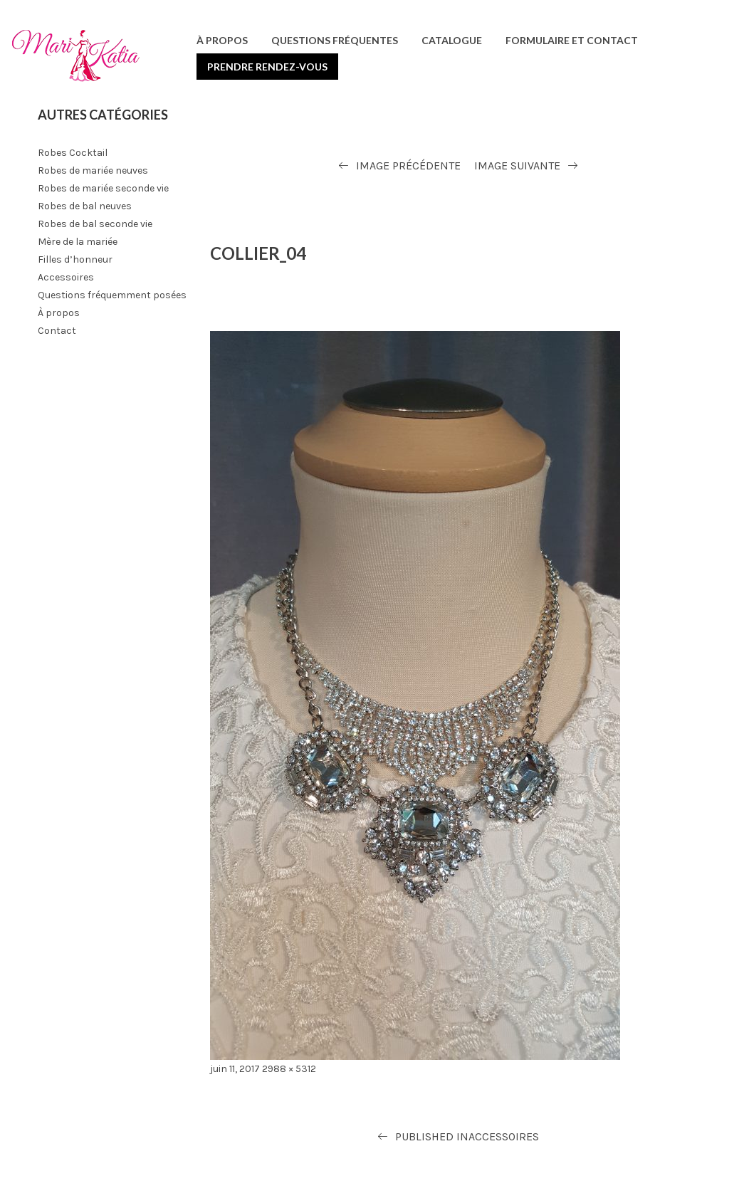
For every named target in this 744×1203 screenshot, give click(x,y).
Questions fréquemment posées (112, 295)
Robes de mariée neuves (93, 170)
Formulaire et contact (571, 40)
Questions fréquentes (334, 40)
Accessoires (66, 277)
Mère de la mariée (77, 242)
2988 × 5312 (289, 1069)
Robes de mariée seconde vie (103, 188)
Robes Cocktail (73, 153)
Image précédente (408, 165)
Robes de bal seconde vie (95, 224)
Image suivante (517, 165)
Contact (57, 331)
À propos (222, 40)
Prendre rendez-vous (267, 67)
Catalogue (451, 40)
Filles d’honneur (75, 259)
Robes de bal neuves (85, 206)
